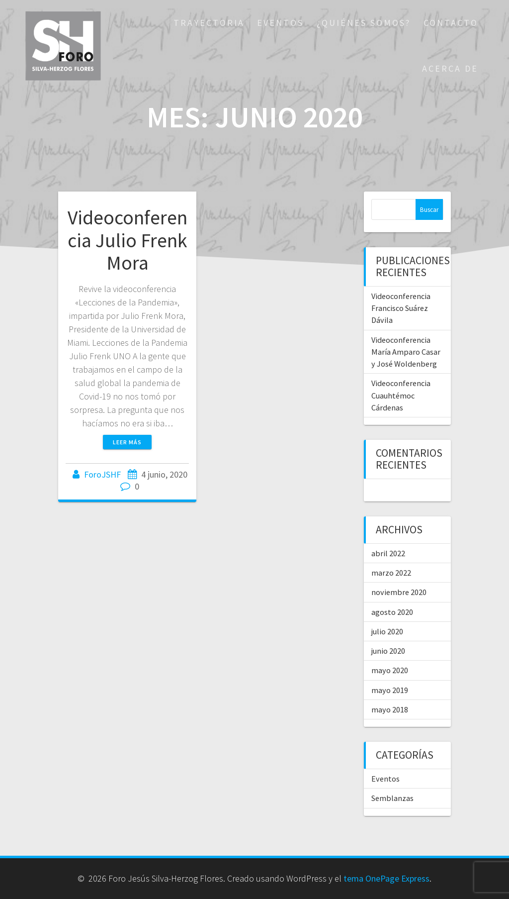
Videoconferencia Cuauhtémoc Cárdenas (400, 395)
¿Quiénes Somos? (364, 22)
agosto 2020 (392, 612)
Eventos (280, 22)
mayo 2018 (389, 709)
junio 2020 (388, 651)
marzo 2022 (391, 573)
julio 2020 (387, 631)
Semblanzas (392, 798)
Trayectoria (209, 22)
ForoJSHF (102, 474)
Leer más (127, 442)
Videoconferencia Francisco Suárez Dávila (400, 308)
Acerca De (450, 68)
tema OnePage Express (386, 878)
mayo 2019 (389, 690)
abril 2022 (388, 553)
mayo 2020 (389, 670)
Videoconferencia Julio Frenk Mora (127, 240)
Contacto (451, 22)
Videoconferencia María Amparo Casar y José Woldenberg (405, 352)
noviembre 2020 (398, 592)
